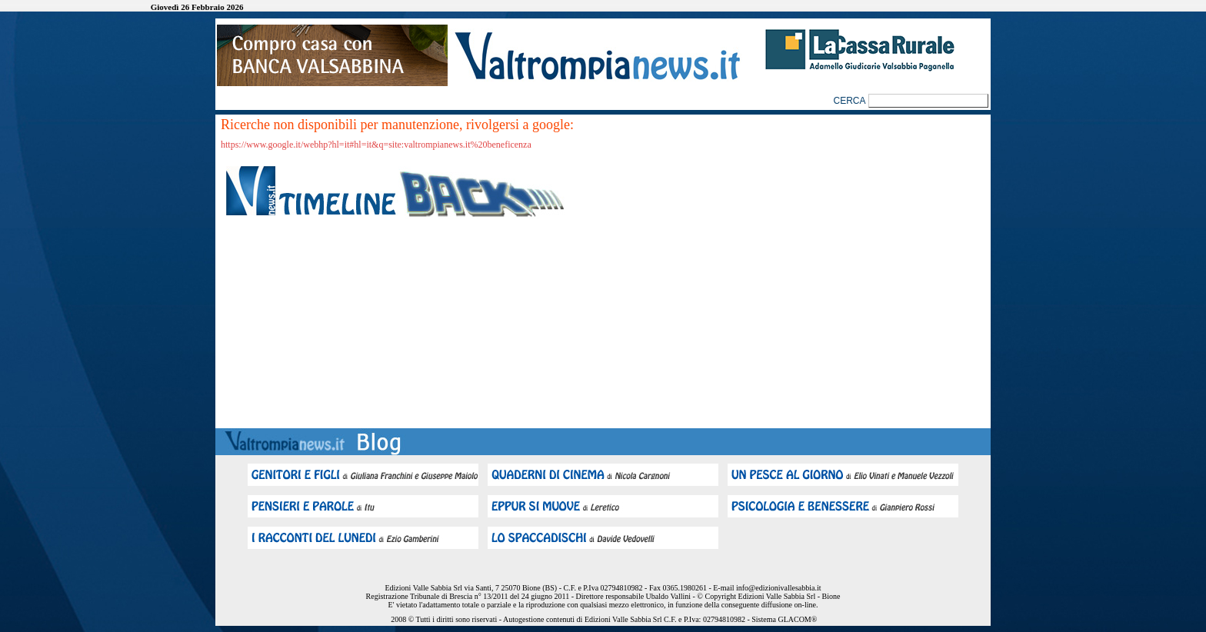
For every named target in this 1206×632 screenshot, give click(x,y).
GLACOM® (797, 619)
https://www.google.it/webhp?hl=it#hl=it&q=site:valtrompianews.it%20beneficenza (376, 144)
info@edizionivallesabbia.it (778, 588)
